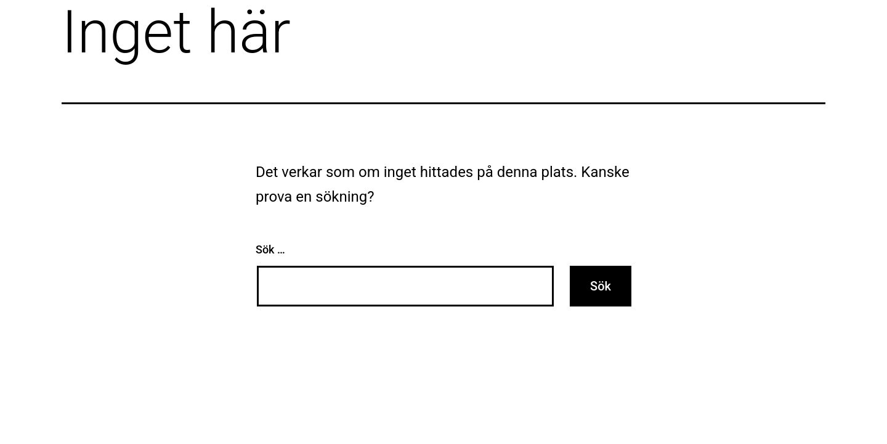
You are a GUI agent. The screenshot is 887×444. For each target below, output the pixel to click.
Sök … (270, 249)
